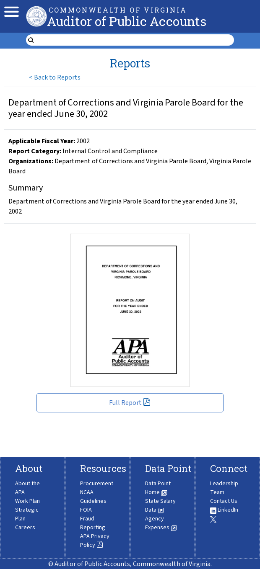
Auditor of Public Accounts (126, 21)
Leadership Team (224, 488)
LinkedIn (224, 510)
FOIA (86, 510)
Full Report (130, 403)
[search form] (135, 40)
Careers (25, 527)
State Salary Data (160, 505)
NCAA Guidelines (93, 496)
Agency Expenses (161, 523)
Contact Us (223, 501)
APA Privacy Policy (94, 540)
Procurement (96, 483)
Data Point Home (158, 488)
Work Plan (27, 501)
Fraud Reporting (92, 523)
